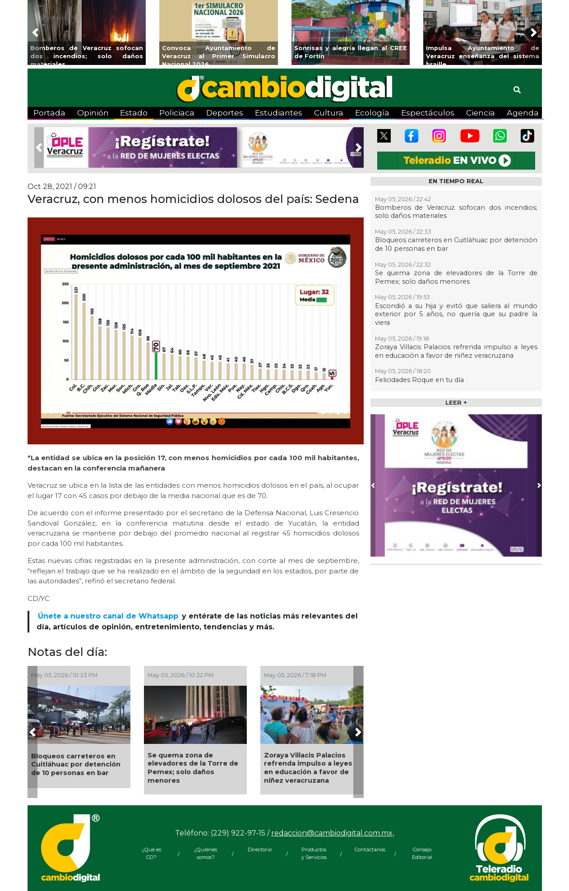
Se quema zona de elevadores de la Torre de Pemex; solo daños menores (193, 768)
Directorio (260, 849)
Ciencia (480, 112)
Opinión (93, 112)
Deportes (224, 112)
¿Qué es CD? (151, 853)
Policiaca (176, 112)
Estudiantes (278, 112)
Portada (49, 112)
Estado (134, 112)
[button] (35, 32)
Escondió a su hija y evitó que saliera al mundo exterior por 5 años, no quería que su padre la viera (456, 314)
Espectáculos (427, 112)
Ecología (372, 112)
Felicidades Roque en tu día (419, 380)
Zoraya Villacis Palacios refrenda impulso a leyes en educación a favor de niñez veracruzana (308, 768)
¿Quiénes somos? (205, 853)
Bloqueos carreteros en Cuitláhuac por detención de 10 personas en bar (75, 764)
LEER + (456, 402)
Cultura (328, 112)
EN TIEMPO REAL (456, 181)
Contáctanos (368, 849)
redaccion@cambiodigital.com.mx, (332, 833)
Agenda (523, 112)
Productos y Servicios (314, 853)
